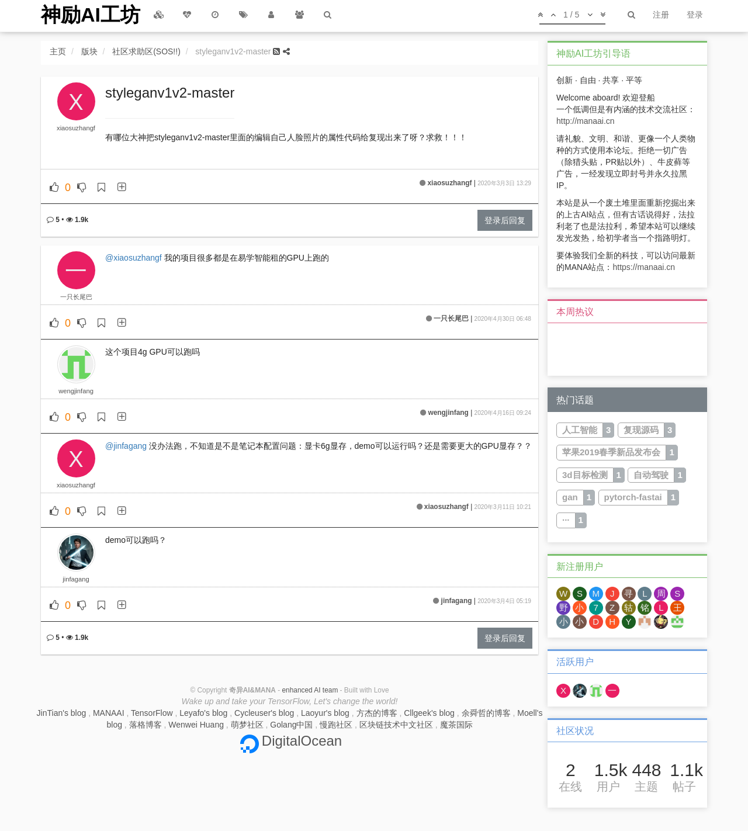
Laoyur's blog (325, 713)
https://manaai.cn (643, 267)
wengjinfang (76, 390)
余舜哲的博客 (486, 713)
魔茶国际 (456, 724)
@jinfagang (126, 446)
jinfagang (76, 579)
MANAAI (108, 713)
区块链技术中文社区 (396, 724)
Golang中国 (291, 724)
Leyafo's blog (203, 713)
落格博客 (145, 724)
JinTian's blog (61, 713)
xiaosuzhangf (76, 127)
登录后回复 (504, 220)
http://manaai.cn (585, 121)
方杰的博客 (376, 713)
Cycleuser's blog (264, 713)
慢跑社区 (336, 724)
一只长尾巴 (76, 296)
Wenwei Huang (196, 724)
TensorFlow (152, 713)
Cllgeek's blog (429, 713)
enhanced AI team (310, 690)
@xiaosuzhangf (133, 257)
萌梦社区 (247, 724)
